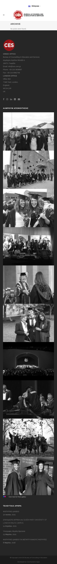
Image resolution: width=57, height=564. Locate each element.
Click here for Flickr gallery (17, 497)
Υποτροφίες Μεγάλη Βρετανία (14, 531)
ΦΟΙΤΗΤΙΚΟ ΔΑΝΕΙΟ (11, 511)
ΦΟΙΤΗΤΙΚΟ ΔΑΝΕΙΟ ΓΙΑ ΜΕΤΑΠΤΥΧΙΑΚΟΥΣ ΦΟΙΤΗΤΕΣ (25, 540)
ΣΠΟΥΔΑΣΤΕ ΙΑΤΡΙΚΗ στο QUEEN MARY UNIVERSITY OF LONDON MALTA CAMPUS (25, 521)
